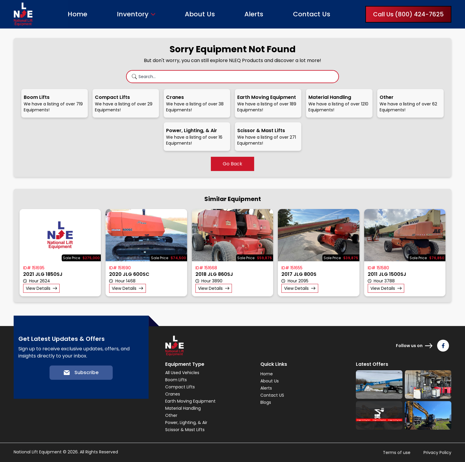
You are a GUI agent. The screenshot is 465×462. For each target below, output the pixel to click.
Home (77, 14)
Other (171, 415)
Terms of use (396, 452)
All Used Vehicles (182, 373)
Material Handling (183, 408)
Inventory (133, 14)
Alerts (253, 14)
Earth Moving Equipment (190, 401)
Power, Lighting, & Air (186, 422)
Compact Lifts (180, 387)
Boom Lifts (176, 380)
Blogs (265, 402)
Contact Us (311, 14)
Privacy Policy (437, 452)
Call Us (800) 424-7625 (408, 14)
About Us (200, 14)
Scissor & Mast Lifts (185, 430)
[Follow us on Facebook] (443, 346)
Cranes (172, 394)
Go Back (232, 163)
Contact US (272, 395)
